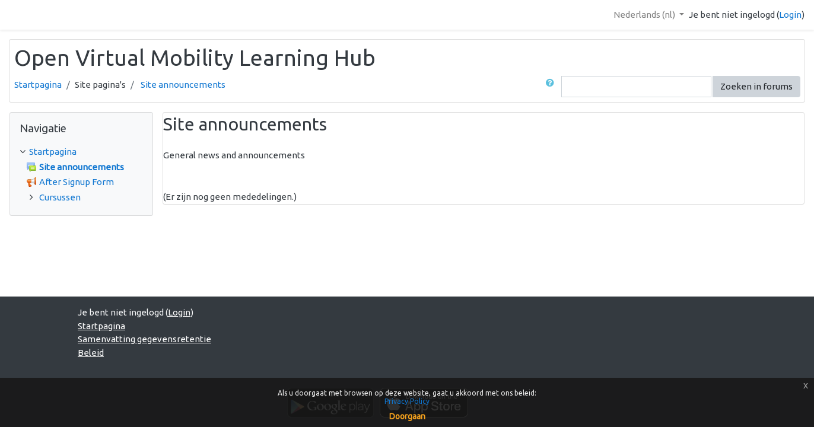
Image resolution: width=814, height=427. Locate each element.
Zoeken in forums (756, 86)
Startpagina (38, 84)
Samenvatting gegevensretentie (144, 339)
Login (790, 14)
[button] (552, 87)
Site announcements (183, 84)
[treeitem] (81, 152)
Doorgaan (407, 416)
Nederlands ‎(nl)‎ (645, 14)
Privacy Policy (407, 401)
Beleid (91, 353)
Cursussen (60, 197)
